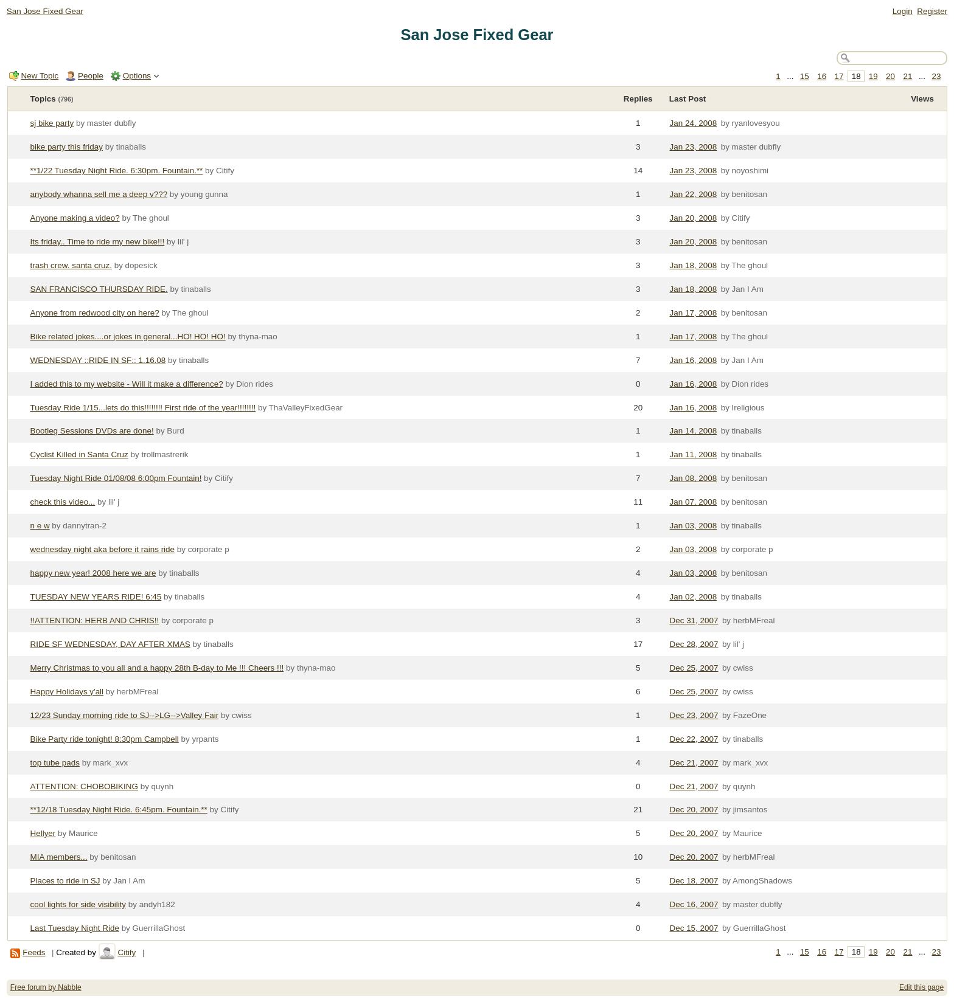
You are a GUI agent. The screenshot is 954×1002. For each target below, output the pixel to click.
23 (936, 76)
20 (890, 76)
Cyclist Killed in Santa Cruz (79, 454)
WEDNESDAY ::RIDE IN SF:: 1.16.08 (98, 360)
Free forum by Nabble (46, 987)
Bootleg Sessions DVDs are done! (92, 430)
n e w (40, 525)
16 (821, 76)
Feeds (34, 952)
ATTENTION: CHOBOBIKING (84, 786)
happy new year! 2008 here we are (93, 573)
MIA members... (59, 857)
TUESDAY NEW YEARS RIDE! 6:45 (96, 596)
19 (873, 76)
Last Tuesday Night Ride (74, 928)
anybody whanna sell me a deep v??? (99, 194)
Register (932, 11)
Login (903, 11)
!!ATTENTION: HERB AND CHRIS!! (94, 620)
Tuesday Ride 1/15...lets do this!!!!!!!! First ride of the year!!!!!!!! (143, 407)
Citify (126, 952)
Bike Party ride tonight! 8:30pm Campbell (104, 739)
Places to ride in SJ (65, 880)
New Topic (40, 75)
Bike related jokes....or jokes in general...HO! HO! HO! (128, 336)
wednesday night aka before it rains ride (102, 549)
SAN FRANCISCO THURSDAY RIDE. (99, 289)
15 (804, 76)
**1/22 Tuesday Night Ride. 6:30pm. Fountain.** (116, 170)
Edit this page (921, 987)
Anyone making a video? (75, 218)
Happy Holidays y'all (67, 691)
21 (907, 76)
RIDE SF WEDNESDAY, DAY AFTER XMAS (110, 644)
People (90, 75)
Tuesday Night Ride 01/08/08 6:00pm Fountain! (116, 478)
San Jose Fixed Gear (45, 11)
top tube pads (55, 762)
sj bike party (52, 123)
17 (839, 76)
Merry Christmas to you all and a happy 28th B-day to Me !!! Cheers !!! (157, 667)
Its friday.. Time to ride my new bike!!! (97, 241)
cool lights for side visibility (78, 904)
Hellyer (43, 833)
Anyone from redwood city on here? (94, 312)
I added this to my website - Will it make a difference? (126, 384)
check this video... (63, 501)
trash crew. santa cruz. (71, 265)
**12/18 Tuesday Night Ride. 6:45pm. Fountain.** (118, 809)
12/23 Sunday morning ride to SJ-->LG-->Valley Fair (124, 715)
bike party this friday (66, 146)
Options (137, 75)
